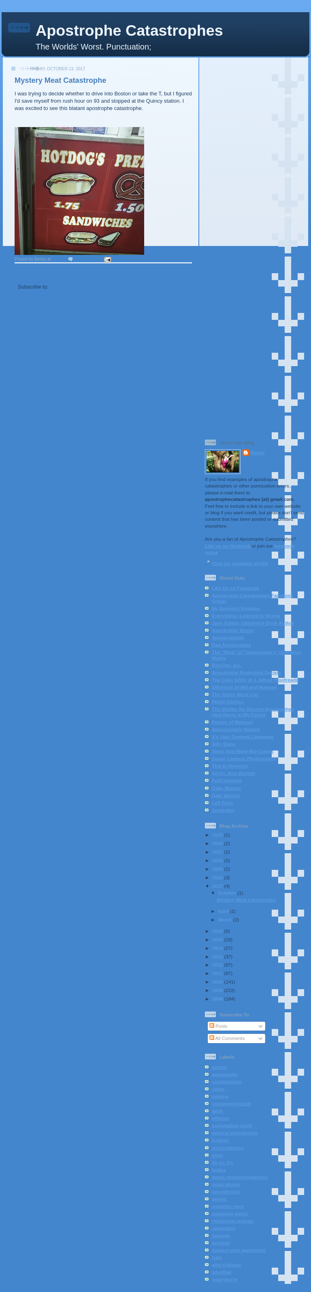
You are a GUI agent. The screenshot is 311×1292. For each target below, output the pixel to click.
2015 (218, 939)
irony (218, 1155)
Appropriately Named (236, 729)
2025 (218, 834)
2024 (218, 843)
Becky (257, 452)
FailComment (227, 780)
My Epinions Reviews (236, 608)
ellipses (220, 1118)
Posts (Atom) (66, 287)
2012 (218, 964)
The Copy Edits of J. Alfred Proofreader (256, 679)
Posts (218, 1026)
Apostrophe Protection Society (246, 672)
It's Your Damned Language (243, 736)
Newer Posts (33, 272)
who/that (221, 1272)
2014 (218, 948)
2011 (218, 973)
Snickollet (223, 810)
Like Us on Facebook (235, 588)
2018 (218, 877)
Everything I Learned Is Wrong (246, 615)
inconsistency (227, 1147)
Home (104, 272)
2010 (218, 981)
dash (217, 1110)
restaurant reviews (232, 1220)
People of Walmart (232, 722)
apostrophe (225, 1074)
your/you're (224, 1279)
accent (219, 1067)
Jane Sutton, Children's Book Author (253, 623)
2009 (218, 990)
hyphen (220, 1140)
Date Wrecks (226, 795)
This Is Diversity (230, 765)
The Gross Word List (235, 694)
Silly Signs (224, 743)
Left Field (222, 802)
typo (217, 1257)
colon (218, 1088)
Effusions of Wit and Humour (244, 687)
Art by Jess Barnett (233, 773)
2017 (218, 886)
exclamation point (232, 1125)
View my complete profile (240, 563)
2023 (218, 851)
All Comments (227, 1038)
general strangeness (235, 1132)
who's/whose (226, 1264)
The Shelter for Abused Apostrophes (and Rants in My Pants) (253, 711)
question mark (228, 1206)
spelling (221, 1242)
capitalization (227, 1081)
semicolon (223, 1228)
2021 (218, 860)
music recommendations (240, 1177)
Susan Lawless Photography (244, 758)
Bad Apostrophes (231, 644)
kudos (219, 1169)
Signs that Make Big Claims (243, 751)
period (219, 1198)
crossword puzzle (231, 1103)
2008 (218, 998)
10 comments (87, 259)
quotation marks (230, 1213)
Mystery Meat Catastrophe (60, 80)
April (224, 911)
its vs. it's (222, 1162)
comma (220, 1096)
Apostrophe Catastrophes (129, 30)
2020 (218, 868)
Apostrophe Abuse (233, 630)
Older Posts (174, 272)
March (225, 919)
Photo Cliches (227, 701)
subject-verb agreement (238, 1250)
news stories (226, 1184)
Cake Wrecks (226, 788)
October (227, 892)
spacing (221, 1235)
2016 (218, 931)
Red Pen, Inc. (226, 665)
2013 (218, 956)
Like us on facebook (227, 545)
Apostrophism (228, 637)
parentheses (226, 1191)
